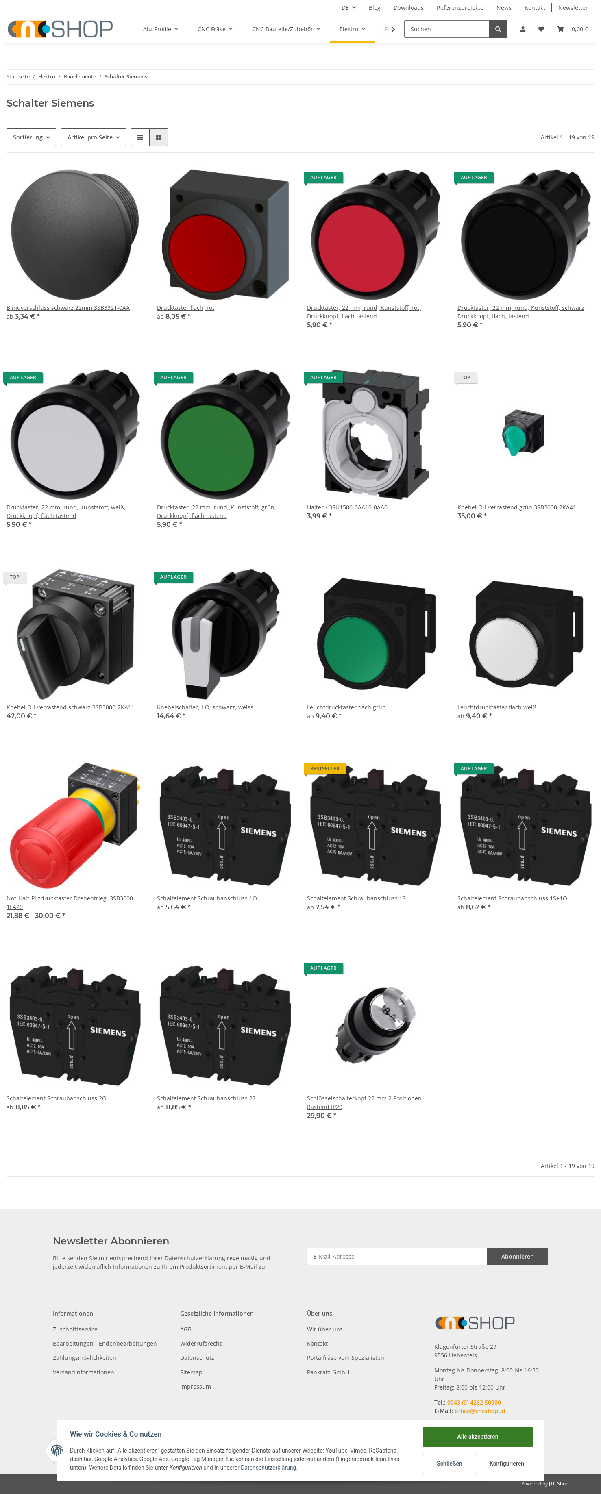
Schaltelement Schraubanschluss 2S (206, 1098)
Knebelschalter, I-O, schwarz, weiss (205, 707)
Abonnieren (517, 1256)
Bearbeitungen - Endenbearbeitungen (105, 1343)
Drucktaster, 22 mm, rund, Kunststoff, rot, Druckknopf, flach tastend (364, 312)
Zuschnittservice (75, 1329)
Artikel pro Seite (90, 137)
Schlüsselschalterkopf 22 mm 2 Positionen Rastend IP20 (364, 1102)
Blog (375, 7)
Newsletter (573, 7)
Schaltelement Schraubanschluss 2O (57, 1098)
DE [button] (345, 7)
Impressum (195, 1386)
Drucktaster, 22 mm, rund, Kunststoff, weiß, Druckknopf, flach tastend (66, 511)
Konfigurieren (507, 1463)
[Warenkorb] (572, 29)
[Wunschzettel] (541, 29)
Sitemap (191, 1372)
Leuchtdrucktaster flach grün (346, 707)
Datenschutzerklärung (195, 1258)
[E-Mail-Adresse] (397, 1256)
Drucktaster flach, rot (185, 307)
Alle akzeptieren (477, 1436)
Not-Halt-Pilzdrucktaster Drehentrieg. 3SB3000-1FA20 (71, 902)
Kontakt (535, 7)
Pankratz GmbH (328, 1372)
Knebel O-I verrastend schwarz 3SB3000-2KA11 (71, 707)
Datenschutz (197, 1357)
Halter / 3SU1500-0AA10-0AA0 (347, 507)
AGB (186, 1329)
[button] (523, 29)
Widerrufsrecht (201, 1343)
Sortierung (28, 137)
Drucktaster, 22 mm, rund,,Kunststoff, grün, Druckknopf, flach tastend (216, 511)
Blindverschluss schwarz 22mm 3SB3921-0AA (68, 307)
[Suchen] (446, 29)
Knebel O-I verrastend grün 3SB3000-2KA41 (516, 507)
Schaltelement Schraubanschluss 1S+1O (512, 898)
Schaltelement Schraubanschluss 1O (207, 898)
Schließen (449, 1463)
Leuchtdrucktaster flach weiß (496, 707)
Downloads (409, 7)
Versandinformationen (83, 1372)
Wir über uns (325, 1329)
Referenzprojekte (460, 7)
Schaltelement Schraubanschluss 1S (356, 898)
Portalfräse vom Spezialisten (345, 1357)
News (504, 7)
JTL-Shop (558, 1483)
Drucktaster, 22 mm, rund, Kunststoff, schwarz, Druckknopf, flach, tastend (521, 312)
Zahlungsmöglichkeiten (84, 1357)
